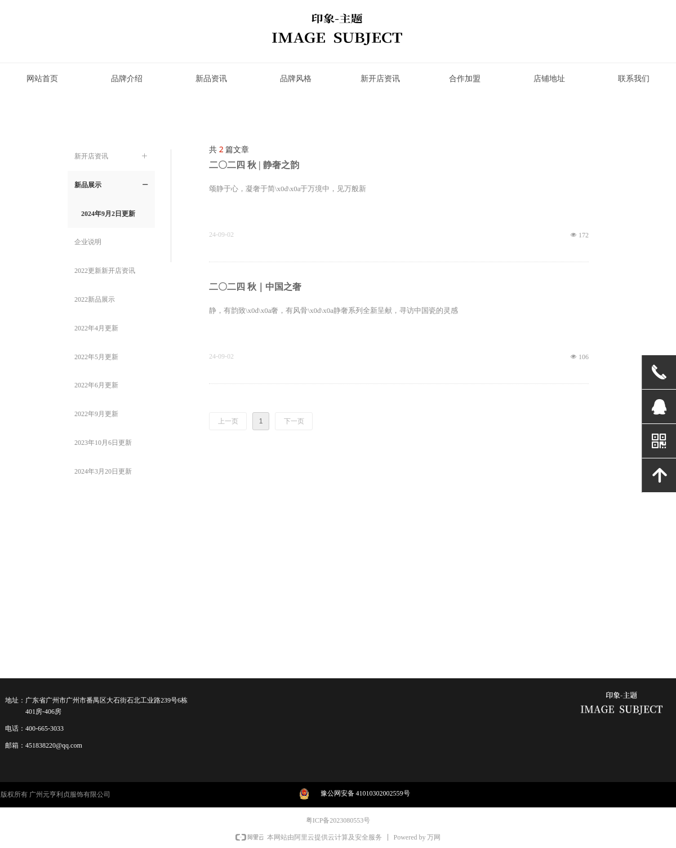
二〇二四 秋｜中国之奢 (255, 287)
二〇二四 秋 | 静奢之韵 (254, 165)
